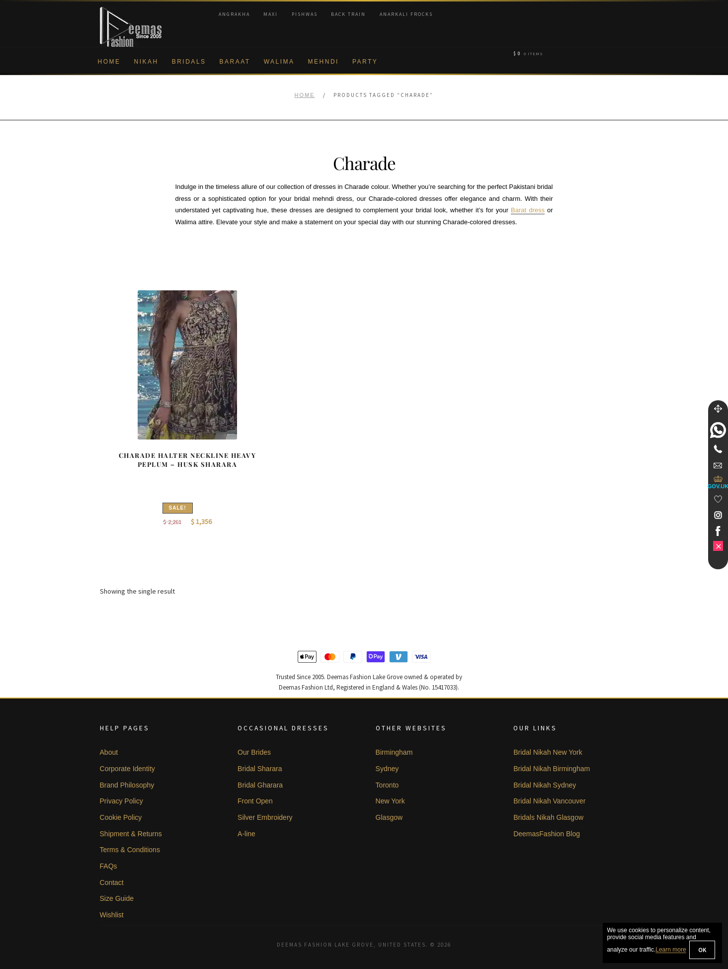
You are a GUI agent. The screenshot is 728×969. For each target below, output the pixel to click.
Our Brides (254, 752)
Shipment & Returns (131, 834)
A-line (246, 834)
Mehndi (323, 61)
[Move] (718, 409)
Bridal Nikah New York (547, 752)
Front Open (255, 801)
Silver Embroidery (265, 817)
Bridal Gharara (260, 785)
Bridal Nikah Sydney (544, 785)
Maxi (270, 14)
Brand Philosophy (127, 785)
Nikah (146, 61)
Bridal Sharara (260, 769)
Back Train (348, 14)
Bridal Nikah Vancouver (549, 801)
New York (390, 801)
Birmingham (394, 752)
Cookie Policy (121, 817)
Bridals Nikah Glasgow (548, 817)
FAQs (108, 866)
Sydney (387, 769)
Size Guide (117, 898)
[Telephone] (718, 449)
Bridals (189, 61)
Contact (112, 882)
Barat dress (528, 210)
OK (702, 950)
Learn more (670, 950)
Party (365, 61)
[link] (718, 430)
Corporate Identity (127, 769)
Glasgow (389, 817)
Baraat (235, 61)
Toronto (387, 785)
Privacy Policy (121, 801)
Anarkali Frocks (406, 14)
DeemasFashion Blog (546, 834)
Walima (279, 61)
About (109, 752)
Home (109, 61)
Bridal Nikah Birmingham (551, 769)
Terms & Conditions (130, 850)
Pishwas (305, 14)
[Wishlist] (718, 499)
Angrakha (234, 14)
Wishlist (112, 915)
